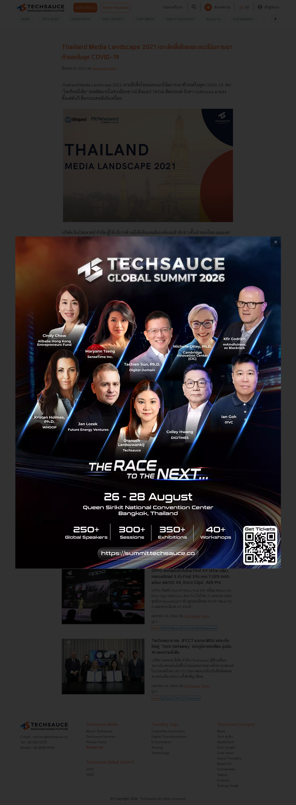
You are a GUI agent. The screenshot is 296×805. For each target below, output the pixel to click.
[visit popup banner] (148, 402)
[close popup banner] (275, 241)
